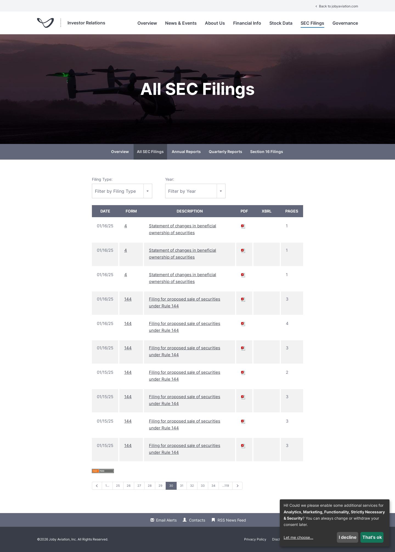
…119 (225, 486)
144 (128, 299)
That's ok (372, 537)
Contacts (197, 520)
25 (118, 486)
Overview (147, 23)
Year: (169, 179)
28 (150, 486)
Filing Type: (102, 179)
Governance (345, 23)
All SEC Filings (150, 151)
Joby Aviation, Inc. (63, 539)
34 (213, 486)
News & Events (181, 23)
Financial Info (247, 23)
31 (181, 486)
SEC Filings (312, 23)
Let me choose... (298, 537)
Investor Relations (86, 23)
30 (171, 486)
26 (129, 486)
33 (203, 486)
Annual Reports (186, 151)
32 (192, 486)
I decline (348, 537)
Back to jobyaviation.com (336, 6)
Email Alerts (166, 520)
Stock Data (280, 23)
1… (107, 486)
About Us (215, 23)
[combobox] (122, 191)
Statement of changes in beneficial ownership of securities (182, 229)
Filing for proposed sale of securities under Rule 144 (184, 302)
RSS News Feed (232, 520)
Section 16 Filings (266, 151)
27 (139, 486)
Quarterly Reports (225, 151)
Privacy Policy (255, 539)
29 (160, 486)
